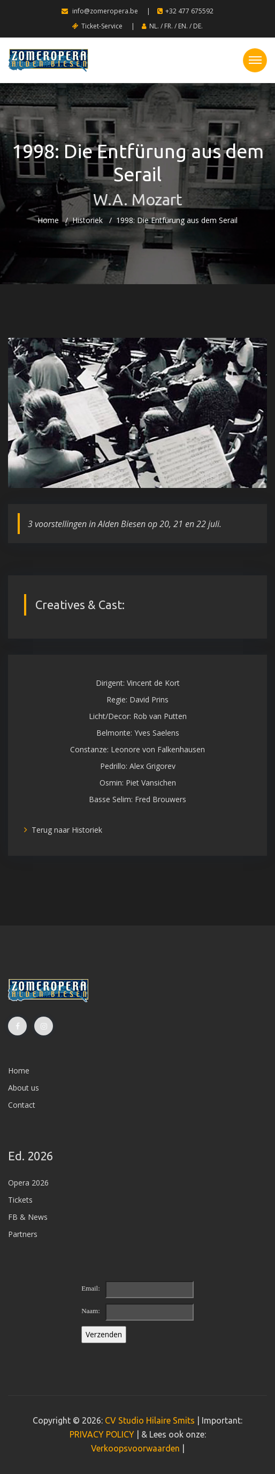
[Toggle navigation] (255, 60)
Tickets (20, 1200)
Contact (21, 1105)
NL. (154, 26)
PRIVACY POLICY (102, 1434)
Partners (22, 1234)
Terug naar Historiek (63, 830)
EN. (183, 26)
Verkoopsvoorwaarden (135, 1448)
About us (23, 1088)
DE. (198, 26)
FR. (168, 26)
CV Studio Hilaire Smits (149, 1420)
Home (48, 220)
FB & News (28, 1217)
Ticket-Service (97, 26)
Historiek (87, 220)
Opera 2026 (28, 1182)
